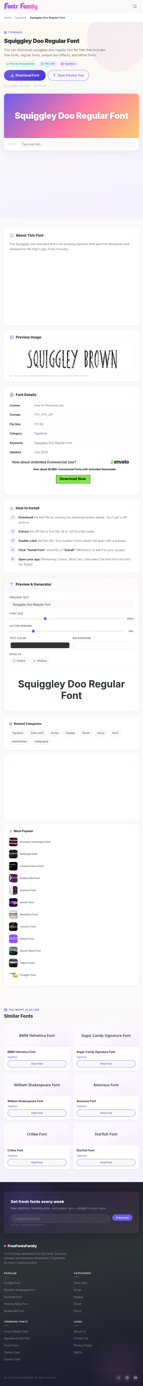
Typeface (20, 17)
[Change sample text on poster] (77, 144)
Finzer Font (11, 1345)
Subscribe (122, 1217)
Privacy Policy (83, 1345)
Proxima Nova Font (16, 1304)
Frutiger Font (12, 1283)
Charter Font (12, 1359)
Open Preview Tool (68, 75)
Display (70, 732)
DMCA (78, 1352)
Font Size (16, 613)
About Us (80, 1331)
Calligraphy (41, 741)
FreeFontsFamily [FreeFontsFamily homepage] (20, 1246)
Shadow (40, 660)
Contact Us (81, 1338)
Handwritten (19, 741)
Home (7, 17)
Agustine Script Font (17, 1338)
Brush (86, 732)
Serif (115, 732)
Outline (19, 660)
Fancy (101, 732)
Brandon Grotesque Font (19, 1290)
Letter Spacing (21, 625)
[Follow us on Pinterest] (127, 1377)
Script (54, 732)
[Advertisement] (71, 180)
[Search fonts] (135, 6)
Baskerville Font (14, 1311)
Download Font (24, 75)
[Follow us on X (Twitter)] (118, 1377)
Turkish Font (12, 1352)
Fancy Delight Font (16, 1331)
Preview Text (19, 597)
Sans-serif (37, 732)
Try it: (12, 144)
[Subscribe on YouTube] (135, 1377)
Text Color (18, 638)
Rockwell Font (13, 1297)
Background (82, 638)
